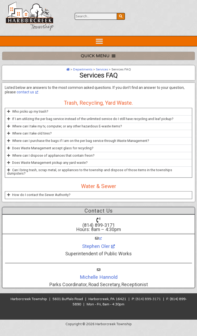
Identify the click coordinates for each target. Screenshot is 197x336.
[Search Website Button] (96, 35)
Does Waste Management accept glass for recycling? (52, 155)
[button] (98, 118)
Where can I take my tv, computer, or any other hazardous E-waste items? (67, 133)
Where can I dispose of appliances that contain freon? (53, 162)
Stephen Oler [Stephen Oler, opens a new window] (98, 253)
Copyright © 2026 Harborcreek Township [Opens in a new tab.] (98, 331)
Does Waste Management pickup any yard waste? (50, 169)
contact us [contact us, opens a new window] (27, 99)
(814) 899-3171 (98, 232)
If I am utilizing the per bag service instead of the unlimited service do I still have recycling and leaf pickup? (92, 126)
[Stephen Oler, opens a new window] (98, 245)
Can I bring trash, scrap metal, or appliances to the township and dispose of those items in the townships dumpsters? (89, 178)
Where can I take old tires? (32, 140)
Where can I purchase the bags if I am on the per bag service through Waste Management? (80, 148)
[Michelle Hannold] (98, 277)
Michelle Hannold (99, 284)
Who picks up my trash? (30, 118)
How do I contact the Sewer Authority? (41, 202)
